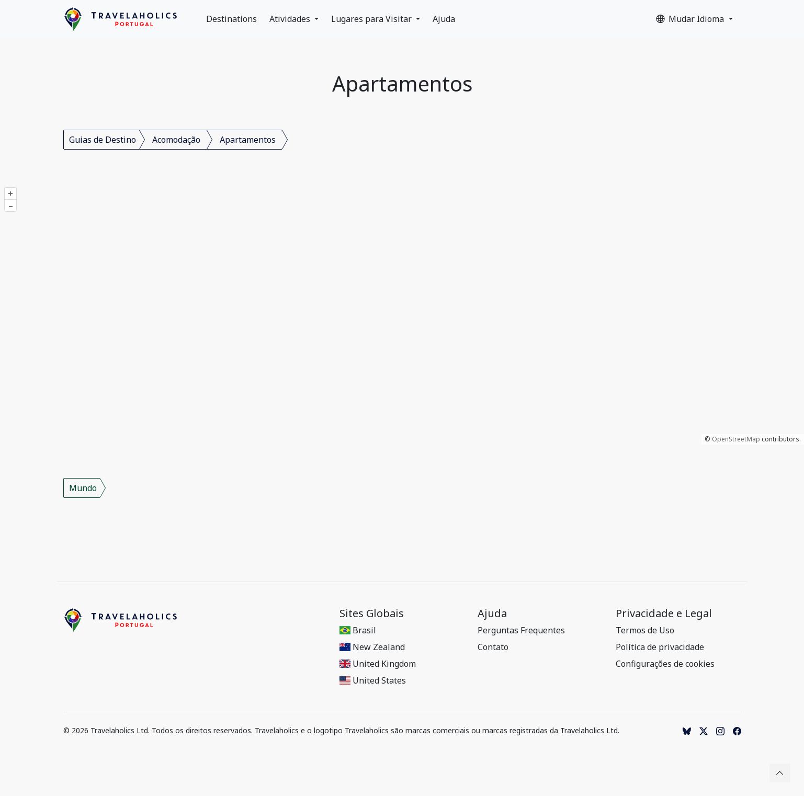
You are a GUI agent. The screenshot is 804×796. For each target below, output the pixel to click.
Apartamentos (248, 139)
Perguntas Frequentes (521, 630)
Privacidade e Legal (664, 613)
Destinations (231, 19)
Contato (493, 647)
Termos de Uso (645, 630)
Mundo (83, 488)
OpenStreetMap (736, 439)
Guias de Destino (102, 139)
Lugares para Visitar (372, 19)
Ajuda (444, 19)
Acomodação (176, 139)
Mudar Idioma (691, 19)
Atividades (290, 19)
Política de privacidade (660, 647)
